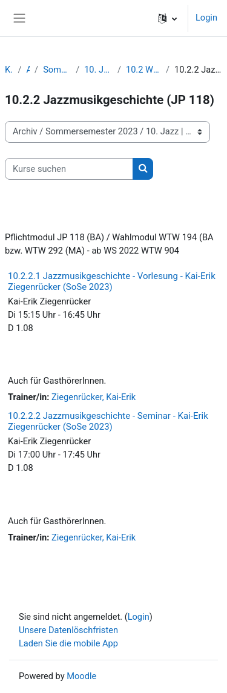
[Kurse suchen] (69, 169)
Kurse (9, 69)
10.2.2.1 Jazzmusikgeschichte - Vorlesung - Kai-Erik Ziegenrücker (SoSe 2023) (111, 281)
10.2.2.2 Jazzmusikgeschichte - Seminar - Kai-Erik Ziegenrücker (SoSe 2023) (108, 421)
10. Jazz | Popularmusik (98, 69)
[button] (167, 18)
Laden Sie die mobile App (68, 643)
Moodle (81, 676)
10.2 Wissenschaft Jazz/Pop (143, 69)
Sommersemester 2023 (57, 69)
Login (206, 17)
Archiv (28, 69)
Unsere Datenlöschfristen (68, 630)
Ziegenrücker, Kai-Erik (93, 397)
